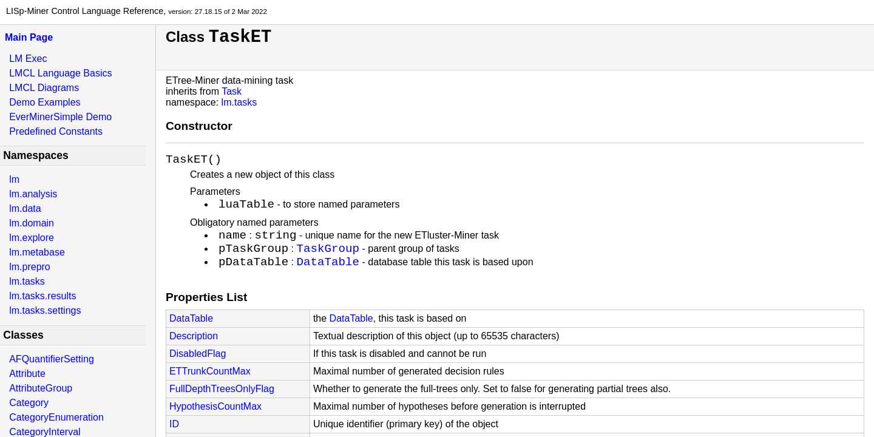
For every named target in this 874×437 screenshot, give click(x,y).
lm (14, 179)
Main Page (29, 37)
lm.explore (31, 237)
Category (29, 403)
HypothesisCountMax (215, 421)
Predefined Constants (56, 131)
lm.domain (31, 223)
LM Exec (28, 58)
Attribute (27, 373)
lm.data (25, 208)
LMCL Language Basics (60, 73)
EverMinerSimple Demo (60, 117)
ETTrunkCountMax (210, 386)
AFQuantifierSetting (51, 359)
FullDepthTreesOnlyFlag (221, 404)
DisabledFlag (197, 369)
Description (193, 351)
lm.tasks (27, 281)
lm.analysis (33, 194)
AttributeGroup (40, 388)
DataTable (327, 276)
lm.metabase (37, 252)
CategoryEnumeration (56, 417)
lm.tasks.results (42, 296)
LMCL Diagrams (44, 88)
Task (232, 91)
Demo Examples (44, 102)
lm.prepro (29, 267)
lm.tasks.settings (45, 310)
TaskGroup (327, 259)
